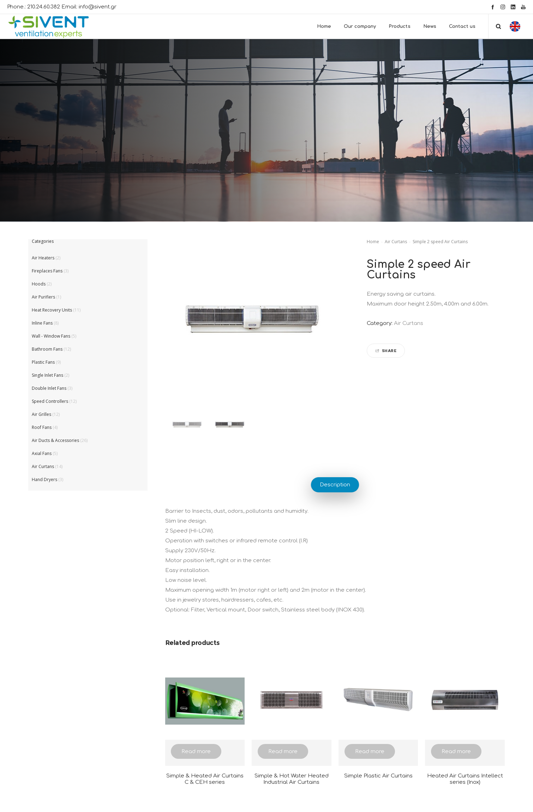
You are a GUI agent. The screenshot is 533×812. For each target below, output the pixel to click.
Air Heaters (43, 258)
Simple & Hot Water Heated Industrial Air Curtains (291, 779)
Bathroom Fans (47, 349)
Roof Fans (42, 427)
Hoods (39, 284)
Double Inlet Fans (49, 388)
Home (373, 242)
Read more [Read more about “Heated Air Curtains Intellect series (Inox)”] (456, 752)
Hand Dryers (44, 479)
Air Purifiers (43, 297)
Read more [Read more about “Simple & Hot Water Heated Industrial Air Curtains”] (283, 752)
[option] (186, 424)
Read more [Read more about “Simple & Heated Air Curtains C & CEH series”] (196, 752)
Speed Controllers (50, 401)
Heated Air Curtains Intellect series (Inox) (465, 779)
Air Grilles (41, 414)
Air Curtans (396, 242)
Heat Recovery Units (52, 310)
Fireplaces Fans (47, 271)
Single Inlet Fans (47, 375)
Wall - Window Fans (51, 336)
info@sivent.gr (97, 7)
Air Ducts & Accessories (55, 440)
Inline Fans (42, 323)
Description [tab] (335, 485)
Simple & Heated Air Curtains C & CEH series (205, 779)
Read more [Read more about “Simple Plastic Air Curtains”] (369, 752)
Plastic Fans (43, 362)
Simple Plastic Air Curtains (378, 776)
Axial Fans (42, 453)
